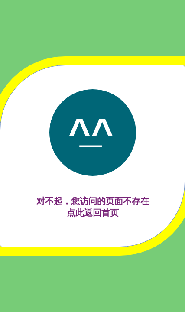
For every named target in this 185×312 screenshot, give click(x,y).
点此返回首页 (93, 213)
